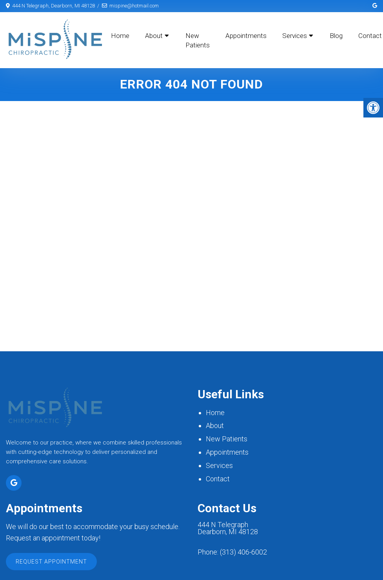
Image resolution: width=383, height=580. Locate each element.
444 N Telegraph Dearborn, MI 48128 (228, 529)
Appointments (246, 36)
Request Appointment (51, 562)
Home (120, 36)
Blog (336, 36)
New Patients (197, 40)
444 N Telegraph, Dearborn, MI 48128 (53, 6)
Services (294, 36)
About (154, 36)
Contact (218, 479)
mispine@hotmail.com (134, 6)
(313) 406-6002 (243, 552)
